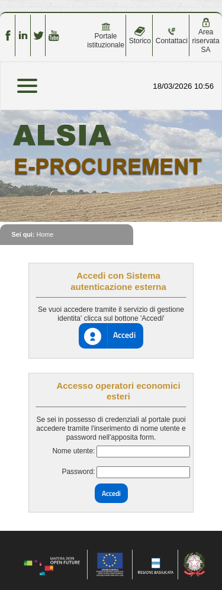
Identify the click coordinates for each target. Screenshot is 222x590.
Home (44, 234)
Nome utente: (73, 451)
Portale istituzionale (105, 35)
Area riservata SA (206, 36)
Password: (78, 472)
